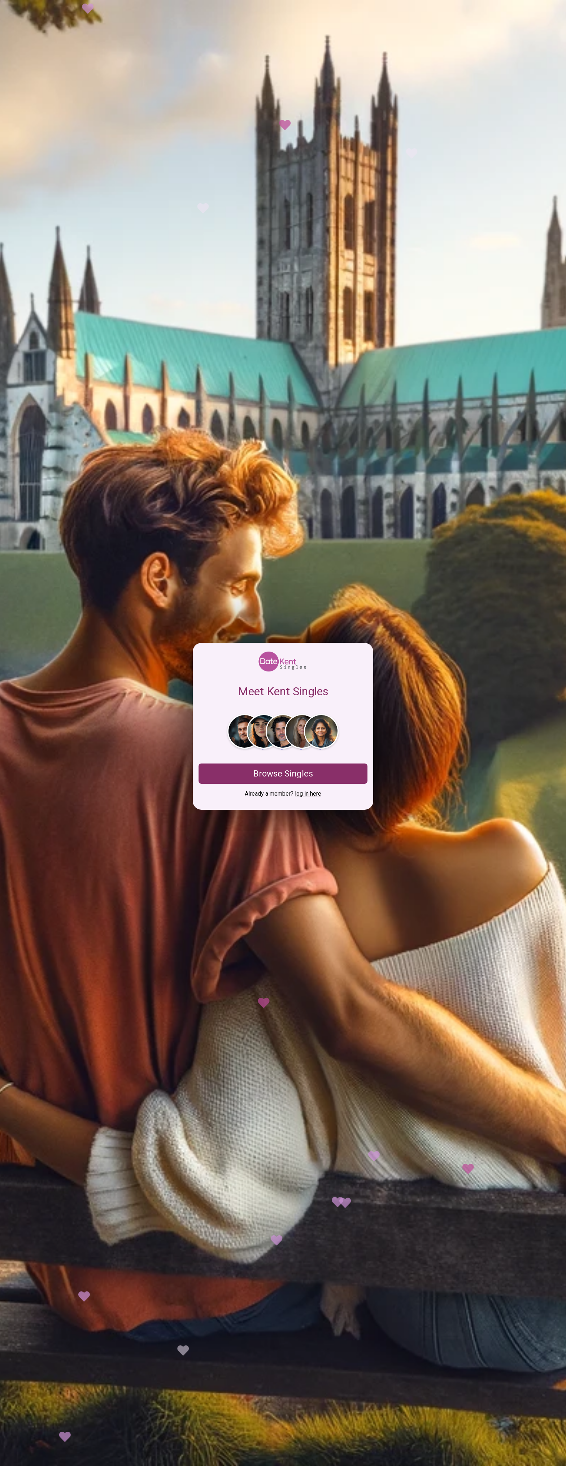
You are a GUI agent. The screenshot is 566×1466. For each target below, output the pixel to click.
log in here (308, 793)
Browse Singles (283, 774)
